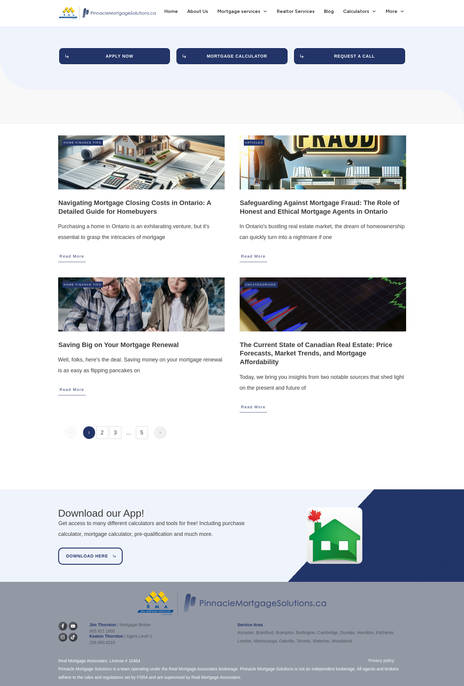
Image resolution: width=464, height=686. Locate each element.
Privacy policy (381, 660)
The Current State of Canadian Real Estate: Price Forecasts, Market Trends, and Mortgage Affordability (316, 353)
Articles (254, 142)
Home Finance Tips (82, 142)
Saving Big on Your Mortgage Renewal (118, 345)
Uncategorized (260, 284)
